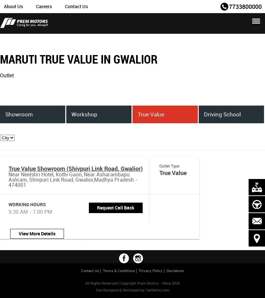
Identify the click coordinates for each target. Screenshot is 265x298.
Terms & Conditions (119, 270)
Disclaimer (175, 270)
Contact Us (76, 6)
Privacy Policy (151, 270)
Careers (44, 6)
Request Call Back (115, 208)
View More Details (37, 233)
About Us (13, 6)
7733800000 (245, 6)
